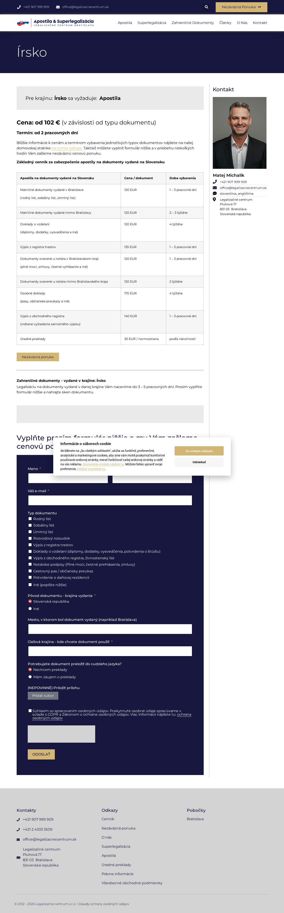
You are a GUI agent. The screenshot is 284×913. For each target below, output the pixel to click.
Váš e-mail (37, 491)
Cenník (108, 819)
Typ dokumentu (42, 513)
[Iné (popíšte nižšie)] (30, 585)
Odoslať (41, 755)
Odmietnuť (199, 462)
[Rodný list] (30, 519)
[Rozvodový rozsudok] (30, 538)
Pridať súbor (43, 696)
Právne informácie (118, 874)
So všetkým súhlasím (199, 451)
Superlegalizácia (152, 23)
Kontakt (260, 23)
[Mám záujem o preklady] (30, 677)
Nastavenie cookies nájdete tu (103, 464)
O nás (242, 23)
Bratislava (195, 819)
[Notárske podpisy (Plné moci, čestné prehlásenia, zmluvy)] (30, 564)
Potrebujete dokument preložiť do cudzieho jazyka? (75, 664)
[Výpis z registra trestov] (30, 545)
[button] (206, 7)
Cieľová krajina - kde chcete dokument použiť (69, 642)
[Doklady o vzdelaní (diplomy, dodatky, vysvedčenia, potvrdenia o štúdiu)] (30, 551)
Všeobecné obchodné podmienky (132, 883)
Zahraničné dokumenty (193, 23)
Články (225, 23)
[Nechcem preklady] (30, 670)
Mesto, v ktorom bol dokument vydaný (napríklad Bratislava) (82, 620)
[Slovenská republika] (30, 601)
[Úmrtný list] (30, 532)
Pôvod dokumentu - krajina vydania (60, 596)
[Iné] (30, 609)
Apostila (125, 23)
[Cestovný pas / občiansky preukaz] (30, 571)
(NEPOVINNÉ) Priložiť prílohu (54, 688)
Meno (33, 469)
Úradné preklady (116, 865)
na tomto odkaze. (67, 148)
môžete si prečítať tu (91, 468)
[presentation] (61, 734)
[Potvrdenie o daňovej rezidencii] (30, 577)
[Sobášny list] (30, 525)
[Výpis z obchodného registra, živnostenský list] (30, 558)
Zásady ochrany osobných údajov (104, 904)
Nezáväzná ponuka (118, 828)
